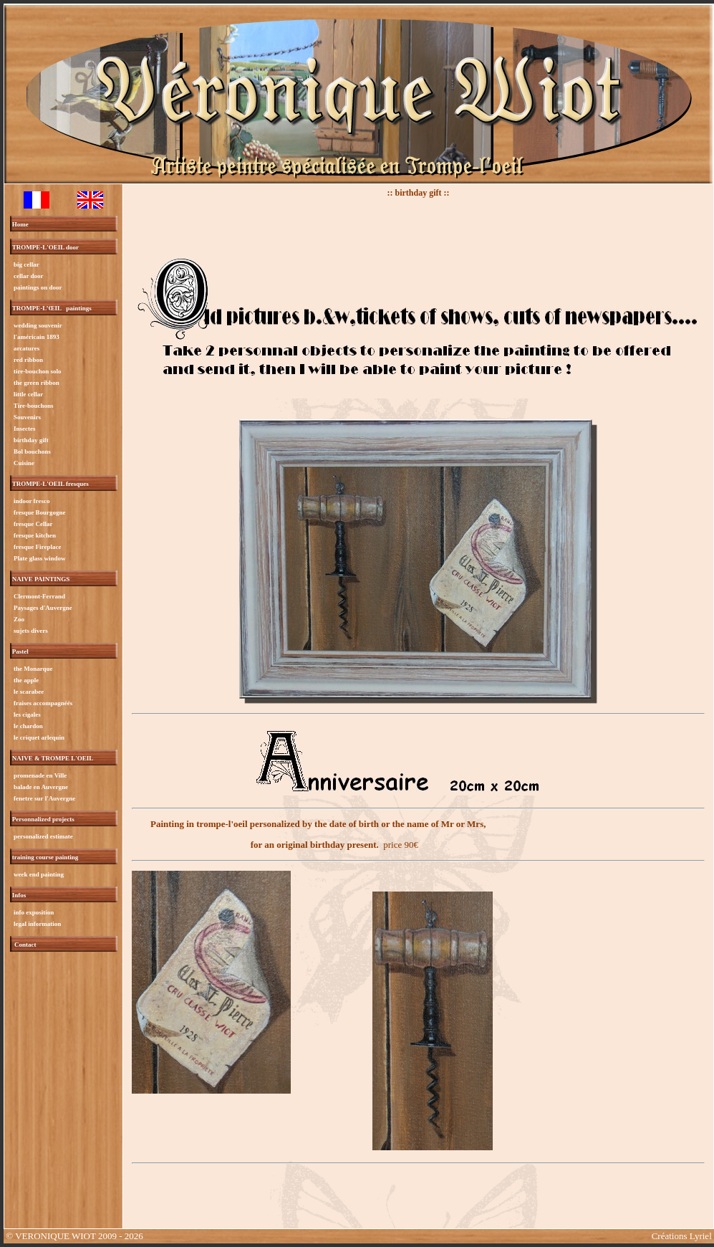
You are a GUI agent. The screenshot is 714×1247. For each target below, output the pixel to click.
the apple (25, 680)
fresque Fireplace (37, 546)
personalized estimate (42, 836)
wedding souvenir (37, 325)
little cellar (27, 394)
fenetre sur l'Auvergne (43, 798)
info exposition (33, 912)
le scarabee (28, 691)
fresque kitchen (34, 535)
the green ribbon (35, 382)
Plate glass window (39, 558)
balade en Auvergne (40, 786)
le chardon (27, 726)
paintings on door (37, 287)
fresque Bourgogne (39, 512)
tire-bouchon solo (37, 371)
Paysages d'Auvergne (42, 607)
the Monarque (32, 668)
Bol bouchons (31, 451)
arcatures (25, 348)
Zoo (18, 619)
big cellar (25, 264)
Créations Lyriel (682, 1236)
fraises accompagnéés (42, 703)
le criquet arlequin (38, 737)
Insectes (24, 428)
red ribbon (27, 359)
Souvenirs (26, 417)
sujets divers (30, 630)
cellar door (28, 276)
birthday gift (30, 440)
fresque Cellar (32, 523)
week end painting (38, 874)
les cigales (26, 714)
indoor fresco (31, 501)
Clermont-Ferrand (38, 596)
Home (20, 224)
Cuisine (23, 463)
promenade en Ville (39, 775)
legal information (37, 923)
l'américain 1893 (35, 336)
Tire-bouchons (33, 405)
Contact (25, 944)
